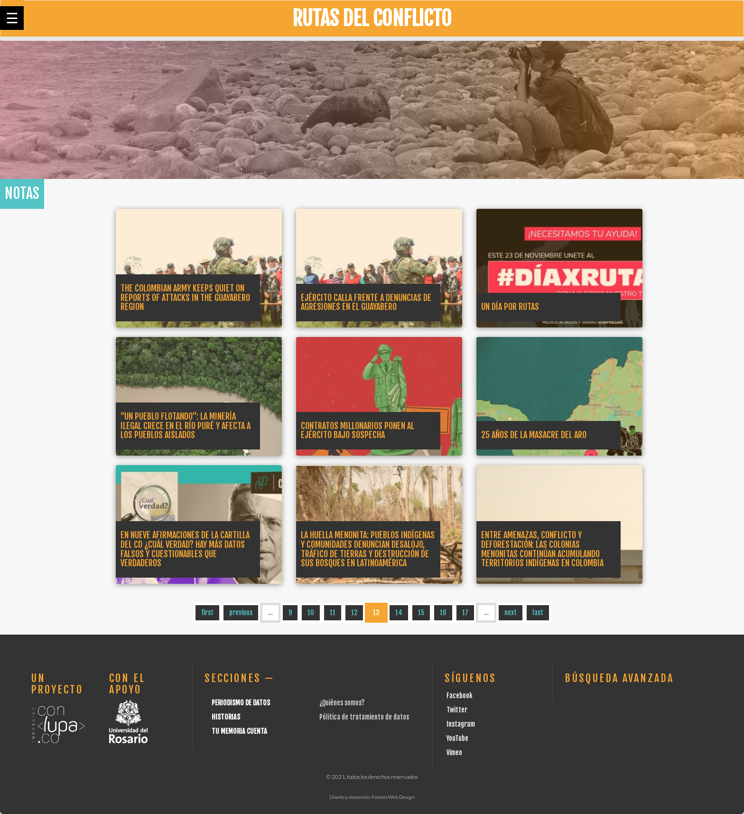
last (537, 612)
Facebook (459, 696)
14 (398, 612)
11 (332, 612)
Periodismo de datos (241, 703)
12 (354, 612)
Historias (226, 717)
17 (465, 612)
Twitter (456, 710)
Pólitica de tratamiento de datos (364, 717)
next (510, 612)
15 (421, 612)
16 (443, 612)
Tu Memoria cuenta (239, 731)
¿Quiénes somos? (341, 703)
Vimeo (454, 753)
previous (240, 612)
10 (310, 612)
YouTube (457, 738)
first (207, 612)
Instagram (460, 724)
